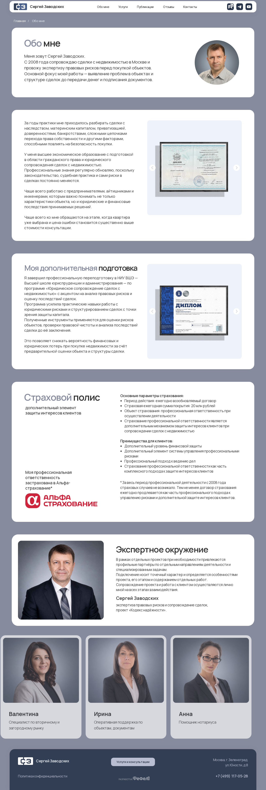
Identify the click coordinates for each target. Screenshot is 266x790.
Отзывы (168, 7)
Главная (20, 21)
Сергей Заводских (47, 6)
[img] (230, 6)
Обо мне (103, 7)
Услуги (123, 7)
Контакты (190, 7)
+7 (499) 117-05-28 (232, 775)
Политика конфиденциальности (42, 776)
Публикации (145, 7)
